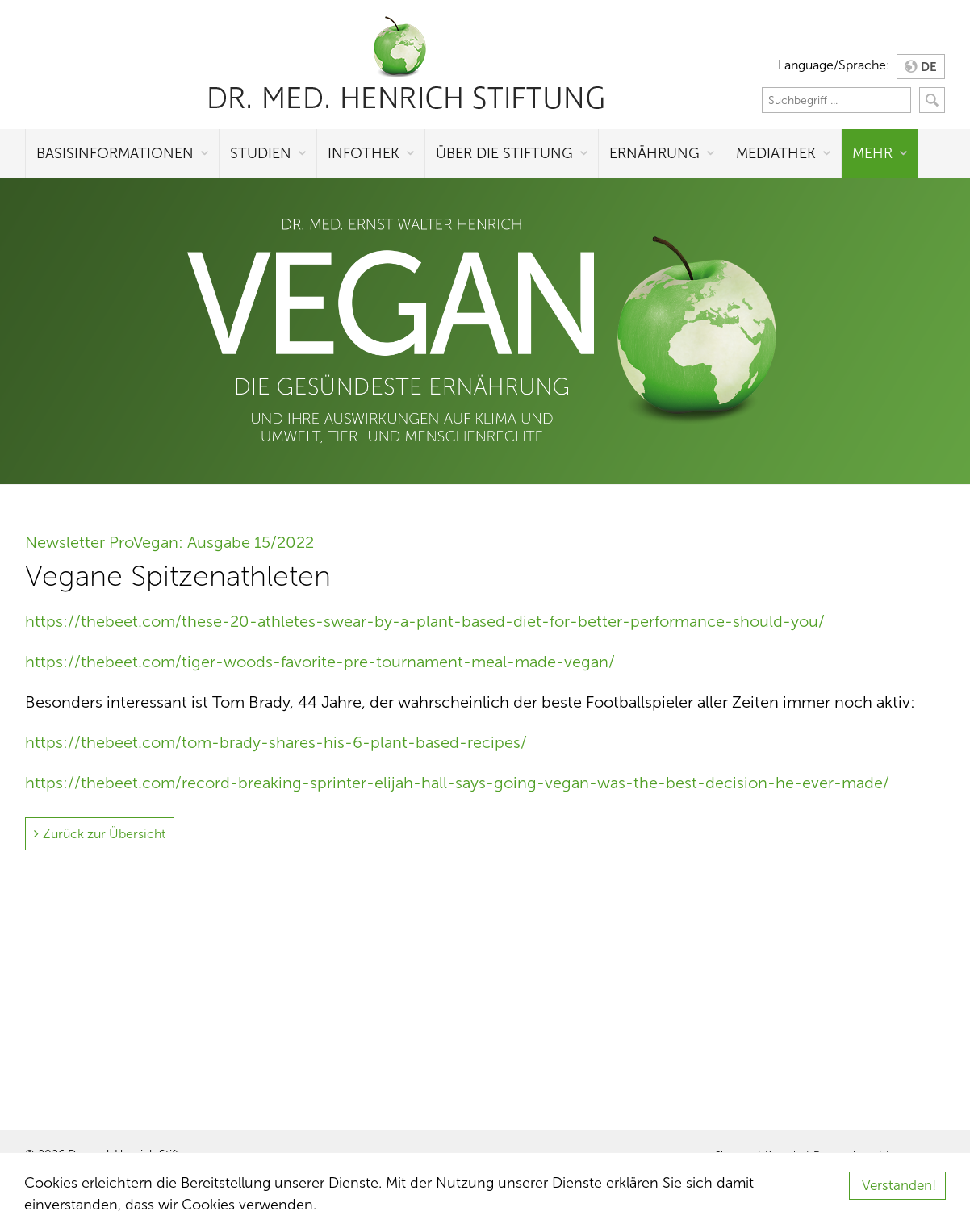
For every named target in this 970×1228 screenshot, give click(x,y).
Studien (260, 153)
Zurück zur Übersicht (104, 834)
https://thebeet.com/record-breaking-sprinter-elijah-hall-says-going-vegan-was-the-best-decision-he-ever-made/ (457, 783)
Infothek (363, 153)
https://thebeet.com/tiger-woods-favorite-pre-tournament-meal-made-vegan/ (320, 661)
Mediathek (776, 153)
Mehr (872, 153)
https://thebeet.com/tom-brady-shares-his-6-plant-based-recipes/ (276, 742)
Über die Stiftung (504, 153)
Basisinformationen (115, 153)
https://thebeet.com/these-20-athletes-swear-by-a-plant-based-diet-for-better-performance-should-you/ (425, 621)
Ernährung (654, 153)
